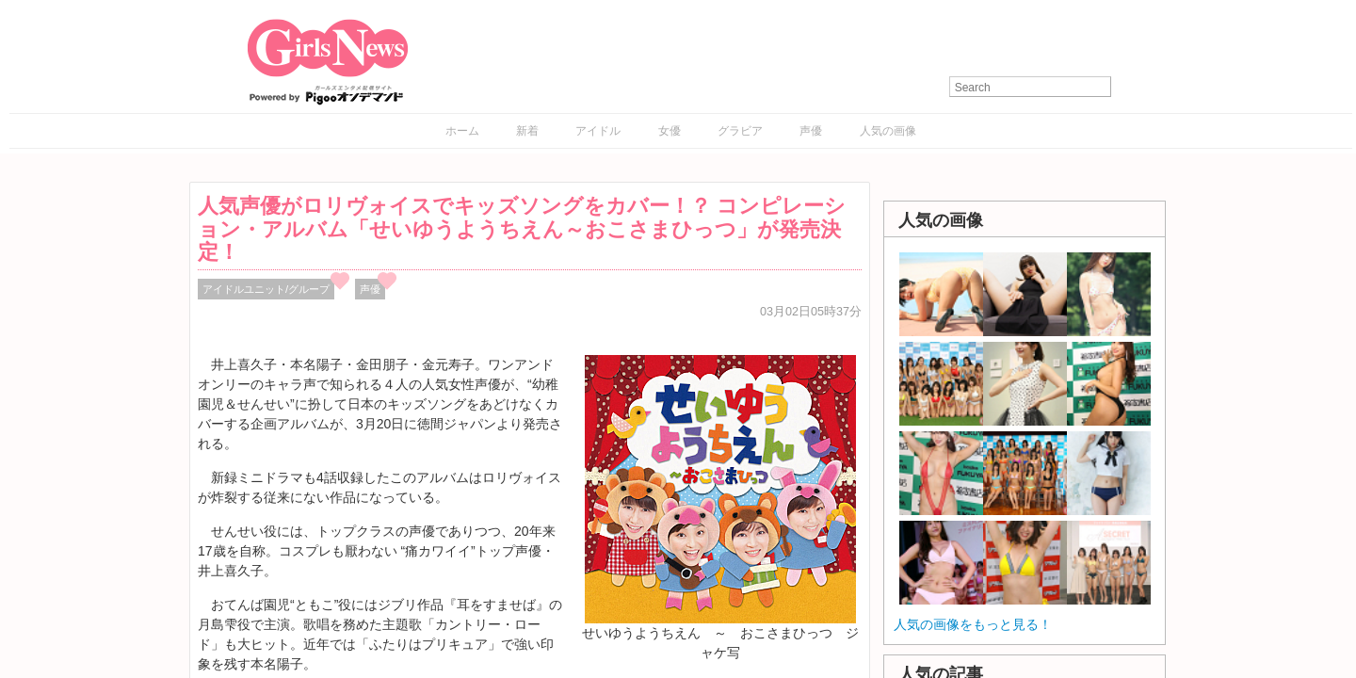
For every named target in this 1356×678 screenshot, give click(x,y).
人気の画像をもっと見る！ (973, 624)
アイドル (598, 130)
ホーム (462, 130)
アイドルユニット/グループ (266, 289)
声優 (810, 130)
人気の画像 (888, 130)
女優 (669, 130)
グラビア (740, 130)
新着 (527, 130)
